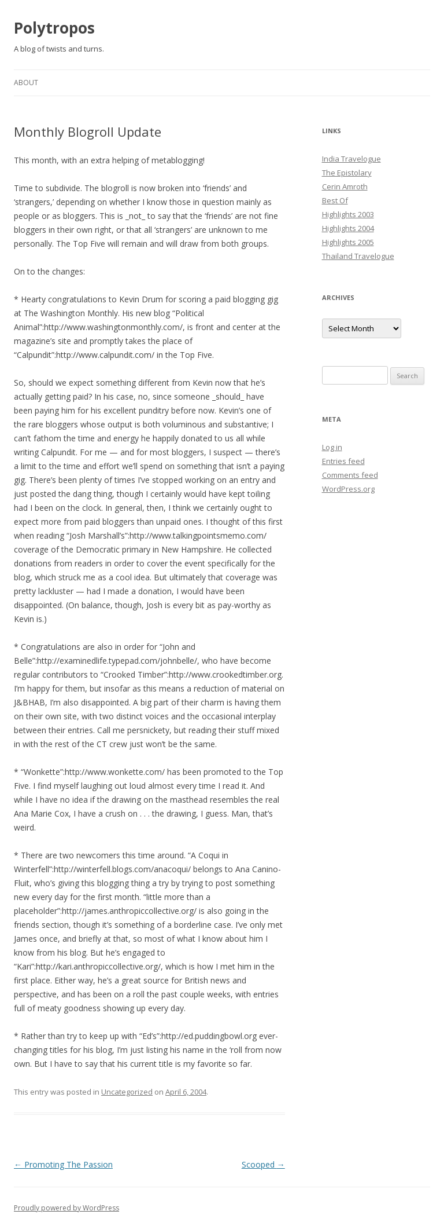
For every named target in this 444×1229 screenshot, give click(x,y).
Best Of (335, 200)
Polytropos (54, 27)
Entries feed (343, 461)
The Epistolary (347, 172)
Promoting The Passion (63, 1164)
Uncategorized (127, 1092)
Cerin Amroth (345, 186)
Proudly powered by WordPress (66, 1208)
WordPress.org (348, 489)
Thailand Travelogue (358, 256)
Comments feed (350, 475)
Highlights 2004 (348, 228)
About (26, 82)
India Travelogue (351, 158)
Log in (332, 447)
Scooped (263, 1164)
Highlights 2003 (348, 214)
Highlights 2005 (348, 242)
